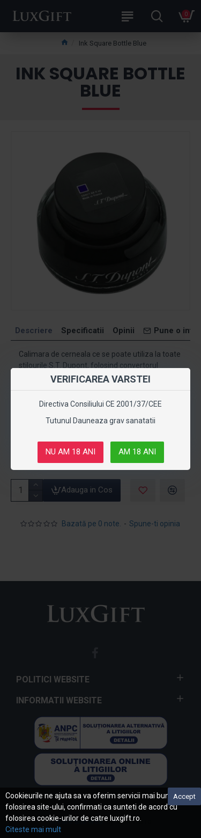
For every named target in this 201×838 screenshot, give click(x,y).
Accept (184, 796)
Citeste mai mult (33, 829)
